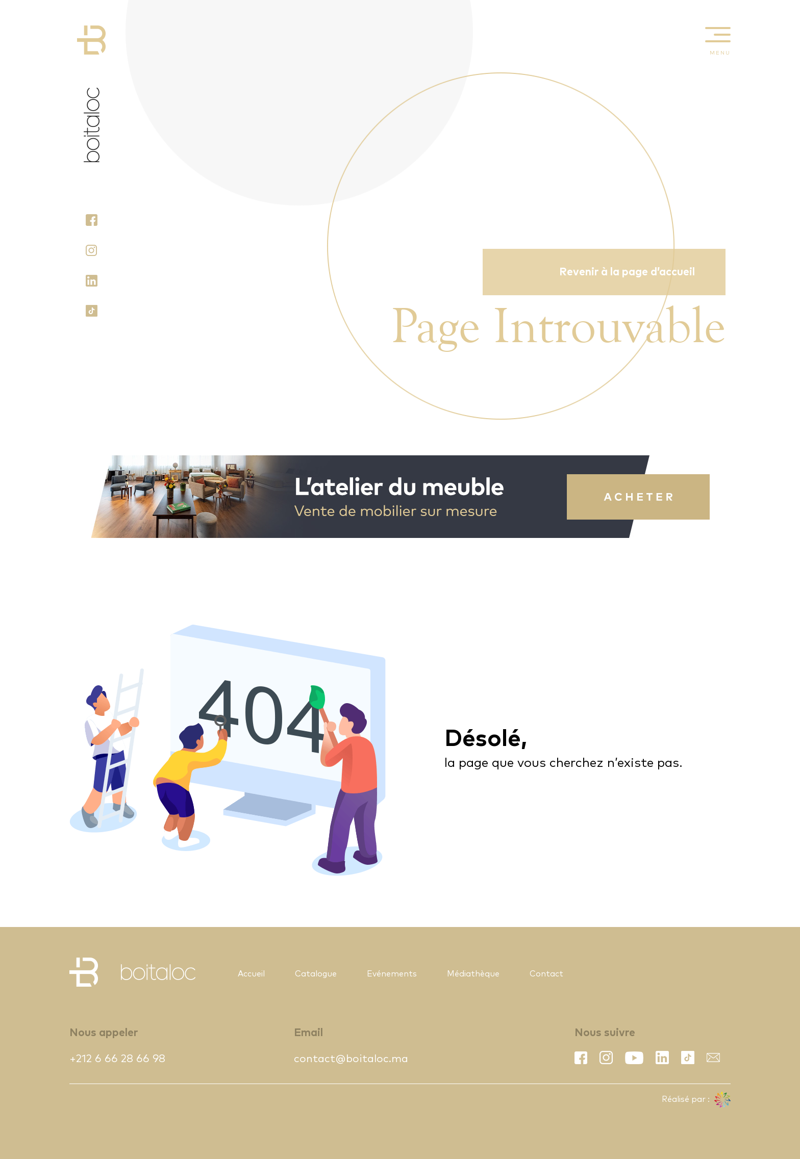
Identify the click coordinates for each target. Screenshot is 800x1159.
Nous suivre (604, 1032)
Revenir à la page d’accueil (627, 272)
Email (308, 1032)
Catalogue (316, 974)
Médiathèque (473, 974)
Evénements (392, 974)
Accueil (251, 974)
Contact (546, 974)
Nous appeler (103, 1032)
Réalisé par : (696, 1100)
